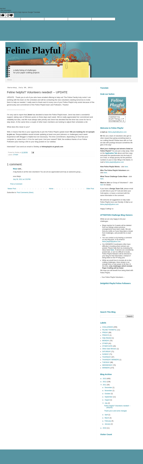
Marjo (15, 169)
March (107, 419)
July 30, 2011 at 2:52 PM (21, 179)
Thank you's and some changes (115, 412)
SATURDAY (106, 353)
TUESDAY (106, 363)
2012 (105, 383)
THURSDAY (106, 358)
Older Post (90, 189)
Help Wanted (106, 339)
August (107, 401)
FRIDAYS (105, 336)
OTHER (15, 154)
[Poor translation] (9, 15)
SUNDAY (105, 355)
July (106, 404)
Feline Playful (33, 50)
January (108, 425)
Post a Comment (16, 184)
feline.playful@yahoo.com (111, 243)
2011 (105, 386)
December (109, 389)
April (106, 416)
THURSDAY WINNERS (110, 361)
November (109, 392)
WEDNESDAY (107, 366)
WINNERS (106, 369)
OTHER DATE (107, 347)
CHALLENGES (107, 328)
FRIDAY (105, 334)
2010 (105, 429)
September (109, 398)
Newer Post (12, 189)
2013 (105, 380)
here (126, 168)
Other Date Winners (109, 350)
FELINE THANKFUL (109, 331)
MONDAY (105, 342)
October (108, 395)
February (108, 422)
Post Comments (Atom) (25, 192)
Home (9, 80)
